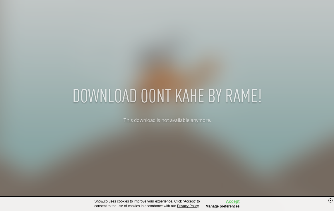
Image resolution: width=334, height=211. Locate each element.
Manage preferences (222, 206)
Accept (233, 201)
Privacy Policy (188, 206)
